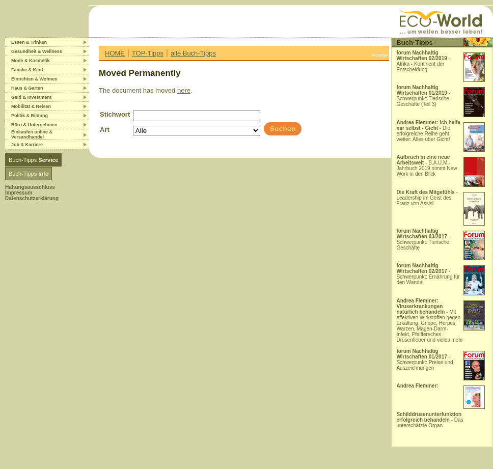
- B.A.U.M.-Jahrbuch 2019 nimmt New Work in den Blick (426, 165)
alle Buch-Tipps (193, 53)
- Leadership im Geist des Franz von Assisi (427, 197)
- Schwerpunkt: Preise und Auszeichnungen (424, 359)
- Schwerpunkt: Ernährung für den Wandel (428, 274)
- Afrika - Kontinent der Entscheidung (423, 61)
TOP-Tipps (147, 53)
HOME (115, 53)
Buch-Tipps (33, 160)
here (183, 90)
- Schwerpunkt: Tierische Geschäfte (423, 239)
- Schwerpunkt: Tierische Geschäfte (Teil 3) (423, 96)
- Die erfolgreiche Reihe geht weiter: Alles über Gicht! (428, 131)
